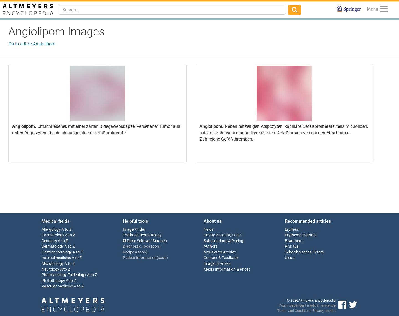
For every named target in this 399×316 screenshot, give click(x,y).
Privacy (318, 311)
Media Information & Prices (227, 269)
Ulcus (289, 257)
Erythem (292, 229)
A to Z (66, 229)
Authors (211, 246)
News (208, 229)
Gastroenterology (57, 252)
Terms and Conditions (294, 311)
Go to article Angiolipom (31, 43)
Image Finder (134, 229)
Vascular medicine (57, 286)
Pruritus (292, 246)
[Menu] (383, 9)
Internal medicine (56, 257)
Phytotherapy (53, 280)
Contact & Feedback (221, 257)
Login (237, 235)
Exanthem (293, 241)
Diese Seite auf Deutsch (145, 241)
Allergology (51, 229)
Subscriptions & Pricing (223, 241)
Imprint (330, 311)
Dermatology (53, 246)
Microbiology (53, 263)
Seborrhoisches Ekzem (304, 252)
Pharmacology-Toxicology (64, 275)
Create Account (217, 235)
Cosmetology (53, 235)
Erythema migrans (300, 235)
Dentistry (49, 241)
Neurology (50, 269)
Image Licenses (217, 263)
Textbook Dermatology (142, 235)
